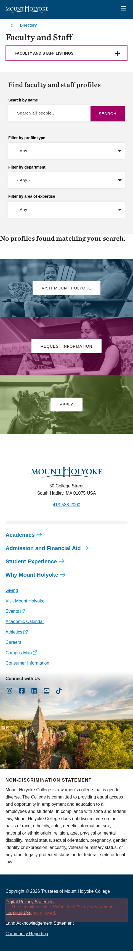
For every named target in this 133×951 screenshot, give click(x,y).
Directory (28, 25)
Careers (13, 642)
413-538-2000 (66, 504)
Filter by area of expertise (31, 196)
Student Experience (31, 561)
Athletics (14, 632)
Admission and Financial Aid (43, 548)
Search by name (23, 100)
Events (12, 611)
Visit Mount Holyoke (25, 601)
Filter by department (27, 167)
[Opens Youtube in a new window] (46, 690)
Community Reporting (27, 933)
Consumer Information (27, 663)
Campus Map (19, 652)
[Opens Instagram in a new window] (10, 690)
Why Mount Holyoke (32, 575)
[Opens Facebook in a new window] (22, 690)
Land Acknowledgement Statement (40, 923)
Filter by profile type (26, 138)
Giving (12, 590)
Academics (20, 535)
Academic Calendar (25, 621)
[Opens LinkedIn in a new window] (34, 690)
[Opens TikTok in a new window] (59, 690)
